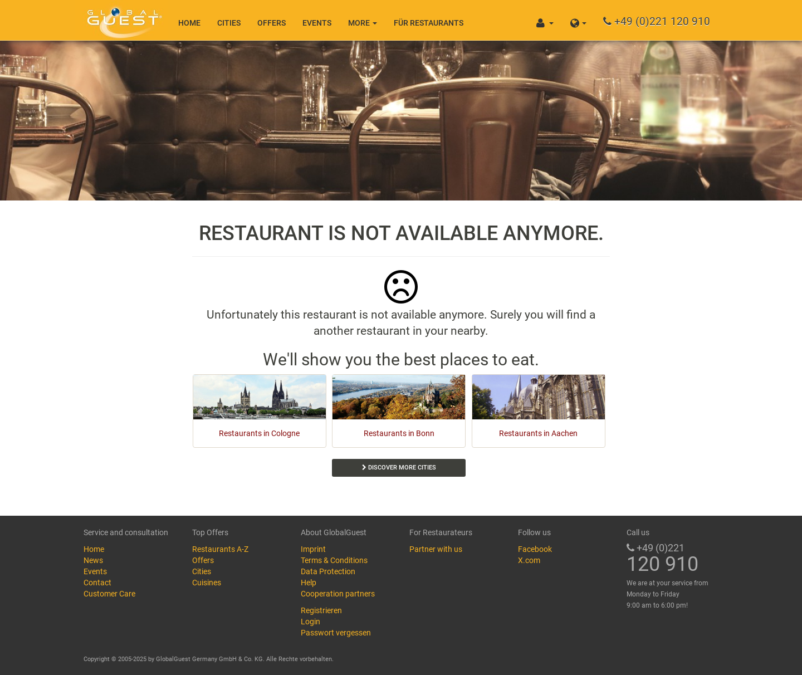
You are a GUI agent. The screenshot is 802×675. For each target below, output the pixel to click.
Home (189, 22)
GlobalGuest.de (122, 19)
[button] (578, 20)
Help (308, 582)
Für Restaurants (428, 22)
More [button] (362, 22)
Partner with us (435, 549)
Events (316, 22)
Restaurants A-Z (220, 549)
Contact (97, 582)
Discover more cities (399, 467)
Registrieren (321, 610)
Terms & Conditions (334, 560)
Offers (271, 22)
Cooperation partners (338, 593)
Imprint (313, 549)
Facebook (535, 549)
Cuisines (206, 582)
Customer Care (109, 593)
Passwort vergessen (336, 632)
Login (310, 621)
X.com (529, 560)
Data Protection (328, 571)
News (93, 560)
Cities (229, 22)
